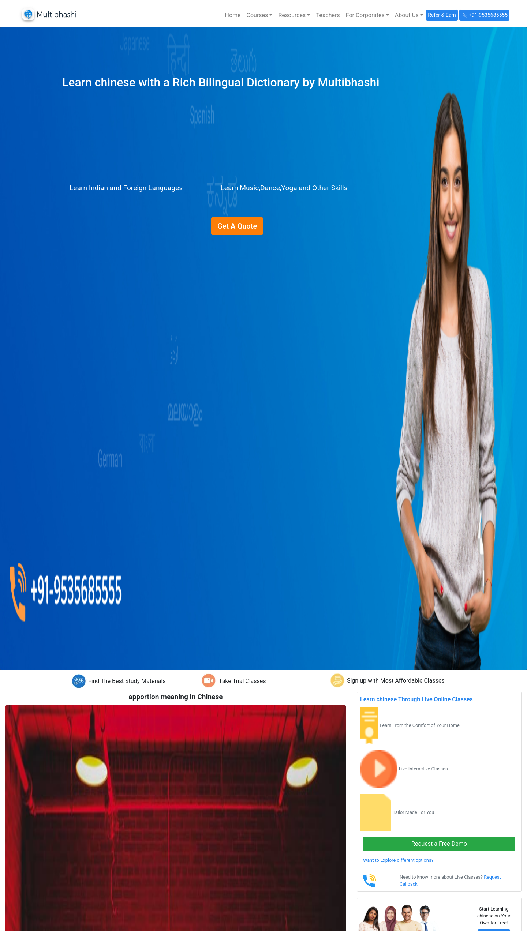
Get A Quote (237, 226)
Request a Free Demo (439, 843)
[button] (260, 15)
